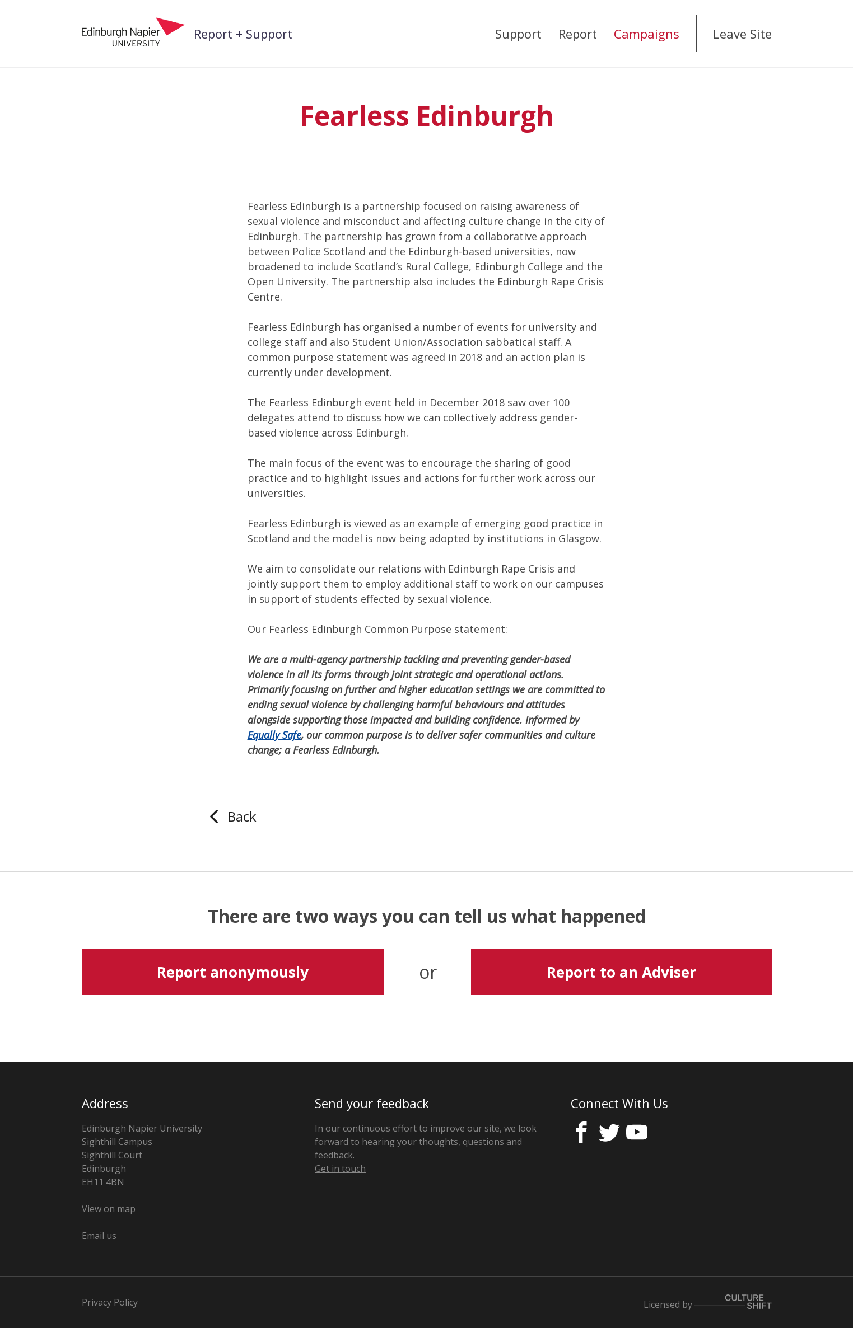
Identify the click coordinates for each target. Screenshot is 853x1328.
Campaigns (646, 33)
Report (577, 33)
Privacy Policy (110, 1302)
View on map (109, 1209)
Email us (99, 1236)
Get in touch (340, 1168)
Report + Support (243, 33)
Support (518, 33)
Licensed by (708, 1302)
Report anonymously (233, 972)
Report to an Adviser (621, 972)
